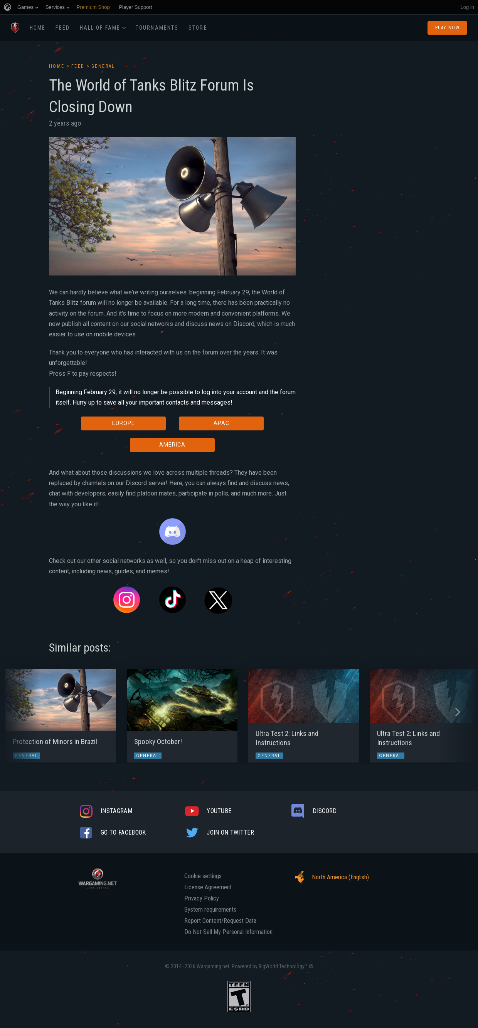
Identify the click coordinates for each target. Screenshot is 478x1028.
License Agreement (208, 887)
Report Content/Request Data (220, 921)
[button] (20, 712)
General (103, 66)
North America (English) (329, 877)
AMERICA (172, 445)
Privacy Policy (201, 898)
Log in (467, 7)
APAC (221, 423)
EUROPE (123, 423)
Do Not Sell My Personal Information (228, 932)
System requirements (210, 910)
